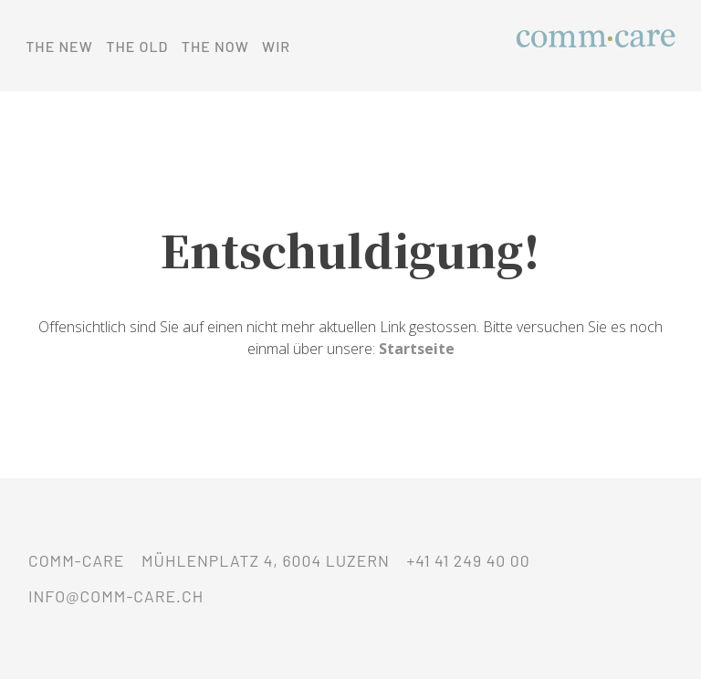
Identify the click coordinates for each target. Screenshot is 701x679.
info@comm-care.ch (116, 596)
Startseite (417, 349)
